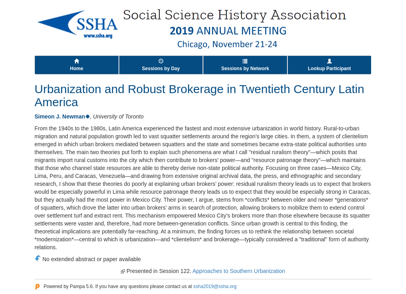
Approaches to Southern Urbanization (238, 271)
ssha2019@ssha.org (214, 286)
